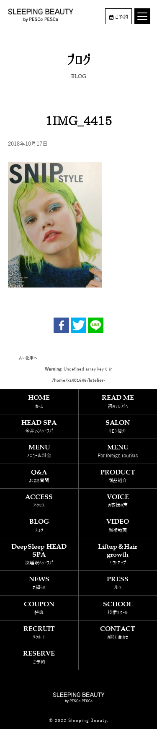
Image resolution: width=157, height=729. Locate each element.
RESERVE (39, 657)
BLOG (39, 525)
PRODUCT (118, 476)
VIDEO (118, 525)
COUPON (39, 608)
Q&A (39, 476)
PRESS (118, 583)
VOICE (118, 500)
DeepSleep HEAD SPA (39, 554)
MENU (39, 451)
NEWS (39, 583)
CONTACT (118, 632)
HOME (39, 401)
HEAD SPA (39, 426)
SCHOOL (118, 608)
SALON (118, 426)
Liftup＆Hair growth (118, 554)
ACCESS (39, 500)
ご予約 (118, 17)
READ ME (118, 401)
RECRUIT (39, 632)
